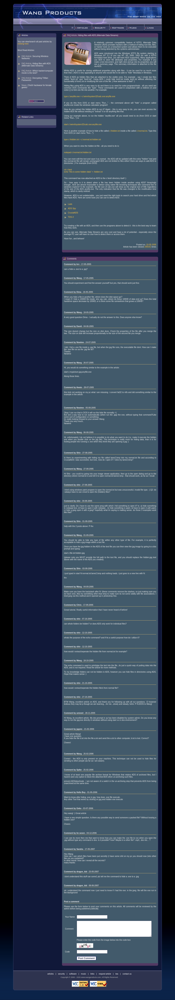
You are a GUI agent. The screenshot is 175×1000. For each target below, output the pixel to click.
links (92, 974)
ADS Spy (72, 208)
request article (105, 974)
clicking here (23, 44)
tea (116, 974)
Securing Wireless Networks (35, 57)
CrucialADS (73, 213)
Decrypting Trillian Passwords (35, 79)
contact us (127, 974)
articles (50, 974)
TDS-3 (71, 217)
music (83, 974)
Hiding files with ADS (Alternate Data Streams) (36, 64)
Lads (70, 204)
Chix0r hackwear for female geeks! (36, 86)
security (61, 974)
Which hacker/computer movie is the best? (37, 72)
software (73, 974)
